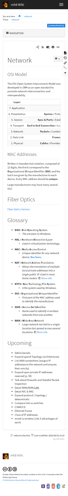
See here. (36, 257)
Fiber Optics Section (18, 209)
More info (46, 278)
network (28, 16)
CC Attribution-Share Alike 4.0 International (21, 480)
